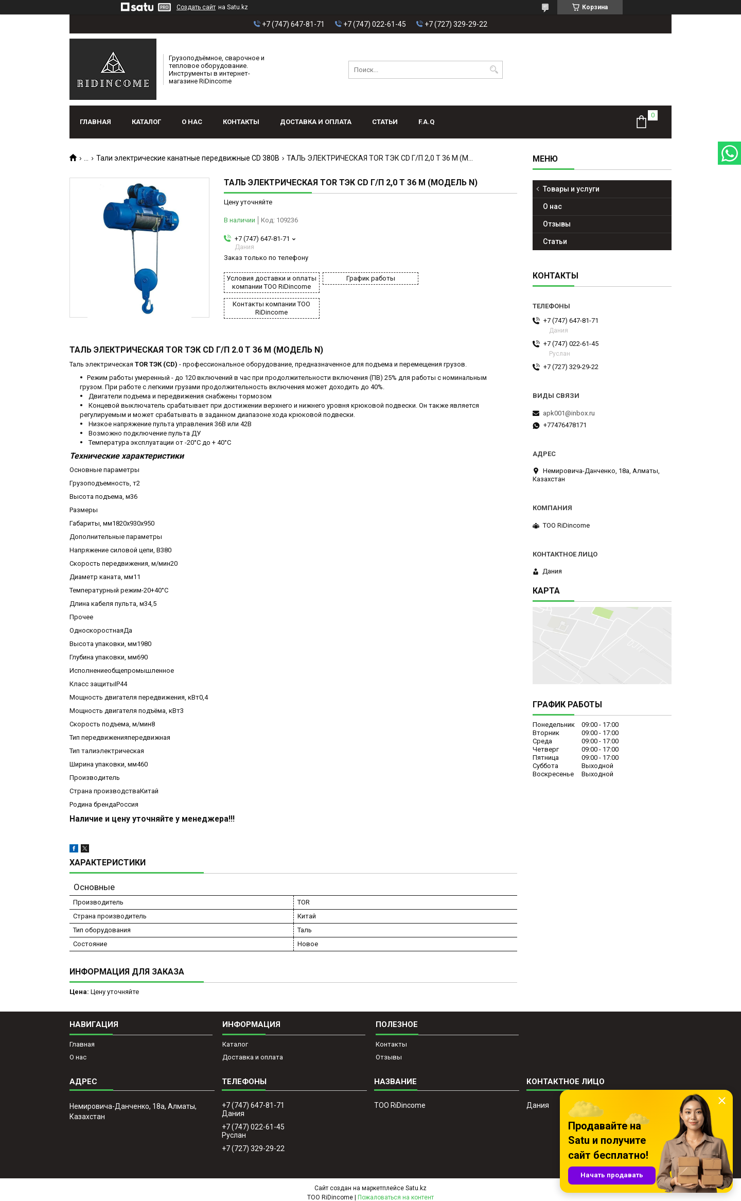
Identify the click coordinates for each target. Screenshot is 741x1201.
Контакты (241, 122)
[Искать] (494, 70)
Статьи (385, 122)
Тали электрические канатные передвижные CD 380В (187, 158)
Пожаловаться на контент (396, 1191)
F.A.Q (426, 122)
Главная (95, 122)
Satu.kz (416, 1182)
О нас (192, 122)
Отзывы (557, 224)
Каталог (146, 122)
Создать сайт (196, 7)
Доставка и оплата (315, 122)
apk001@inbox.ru (569, 413)
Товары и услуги (571, 189)
